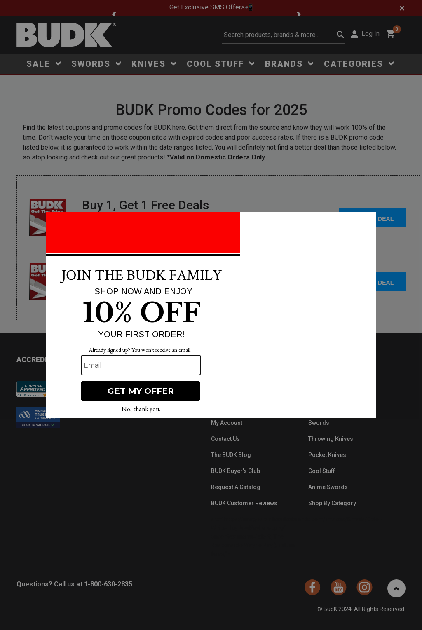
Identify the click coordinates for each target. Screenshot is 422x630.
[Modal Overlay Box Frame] (211, 315)
